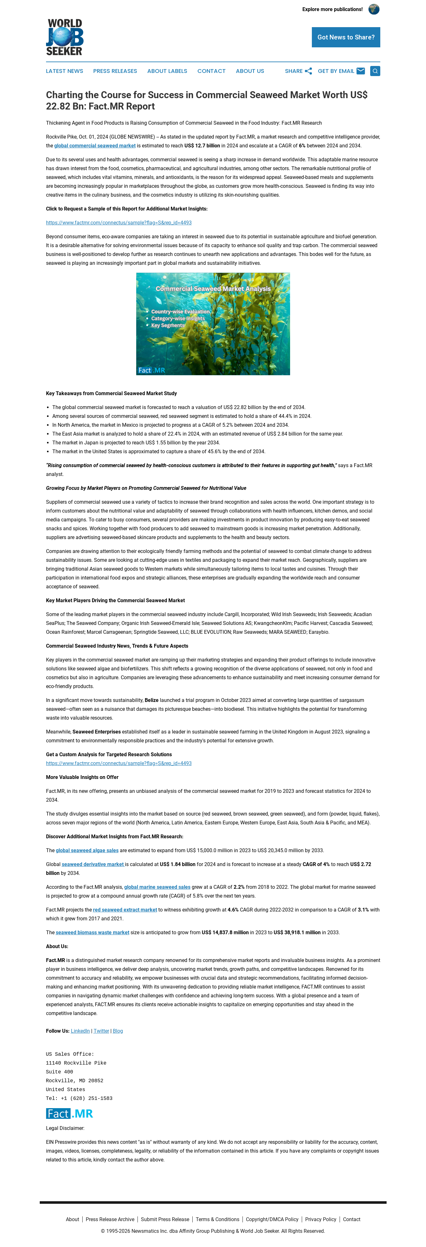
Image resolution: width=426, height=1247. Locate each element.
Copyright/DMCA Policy (272, 1219)
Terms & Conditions (217, 1219)
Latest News (64, 71)
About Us (250, 71)
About (72, 1219)
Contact (211, 71)
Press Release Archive (110, 1219)
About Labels (167, 71)
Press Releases (115, 71)
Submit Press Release (165, 1219)
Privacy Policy (320, 1219)
